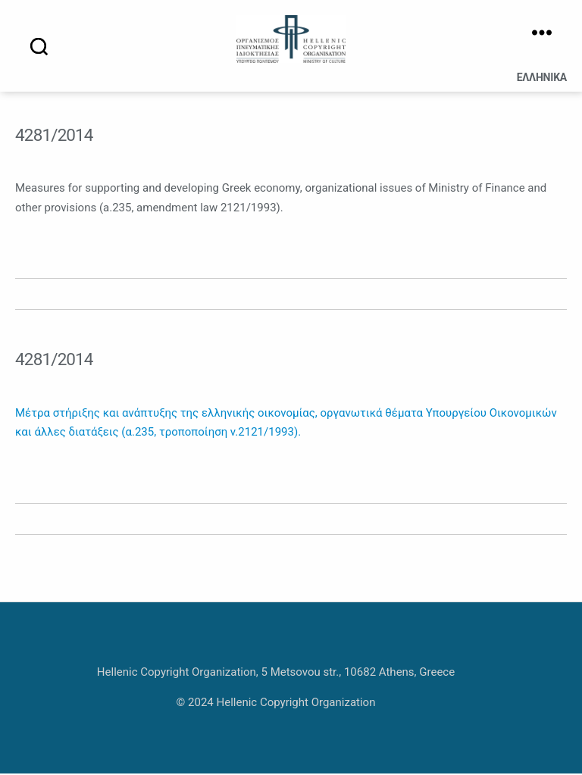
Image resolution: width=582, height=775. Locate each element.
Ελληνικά (542, 79)
